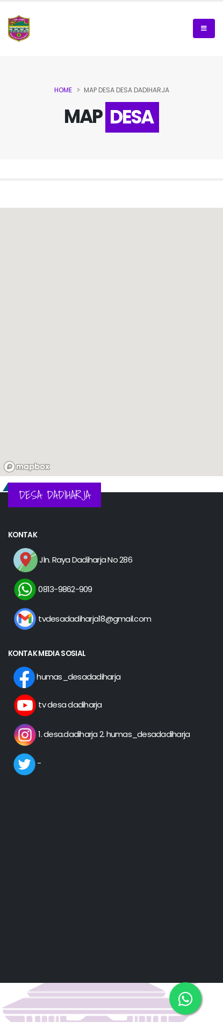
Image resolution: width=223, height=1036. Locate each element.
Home (63, 89)
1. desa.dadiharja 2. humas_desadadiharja (101, 734)
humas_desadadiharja (66, 676)
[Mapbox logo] (27, 467)
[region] (111, 342)
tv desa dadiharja (57, 704)
